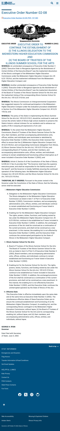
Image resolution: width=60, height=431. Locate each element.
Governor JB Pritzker (8, 426)
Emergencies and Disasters (11, 353)
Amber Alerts (6, 420)
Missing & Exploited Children (38, 416)
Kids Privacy (6, 373)
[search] (52, 3)
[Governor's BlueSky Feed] (37, 395)
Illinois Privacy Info (35, 420)
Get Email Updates (8, 364)
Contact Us (5, 377)
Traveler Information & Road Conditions (15, 360)
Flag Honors (6, 357)
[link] (19, 395)
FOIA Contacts (6, 381)
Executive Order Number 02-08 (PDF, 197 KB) (20, 18)
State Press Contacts (9, 385)
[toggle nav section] (57, 3)
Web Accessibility (8, 416)
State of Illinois (23, 426)
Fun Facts (5, 388)
